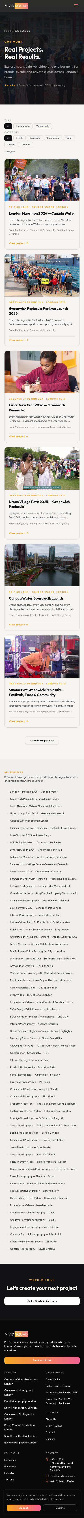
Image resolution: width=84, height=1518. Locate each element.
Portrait (11, 144)
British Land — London (58, 1386)
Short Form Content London (20, 1436)
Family (69, 138)
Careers (50, 1439)
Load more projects (42, 740)
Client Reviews (54, 1425)
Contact (50, 1432)
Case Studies (53, 1379)
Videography (42, 126)
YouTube (9, 1479)
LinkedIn (9, 1473)
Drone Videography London (20, 1407)
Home (7, 30)
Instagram (10, 1460)
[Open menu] (76, 5)
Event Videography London (20, 1401)
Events (19, 138)
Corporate (34, 138)
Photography (23, 126)
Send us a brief (42, 1360)
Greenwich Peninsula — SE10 (62, 1392)
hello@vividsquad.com (60, 1476)
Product (26, 144)
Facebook (10, 1466)
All (8, 126)
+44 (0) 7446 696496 (60, 1481)
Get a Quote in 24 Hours (42, 1301)
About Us (51, 1419)
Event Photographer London (20, 1442)
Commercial (53, 138)
